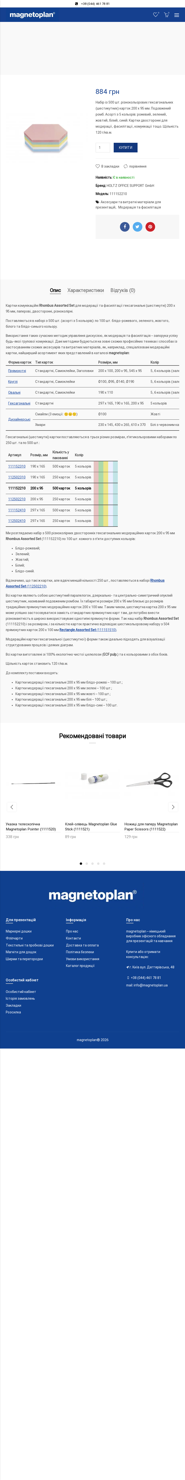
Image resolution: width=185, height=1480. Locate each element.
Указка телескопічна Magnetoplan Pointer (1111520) (31, 826)
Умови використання (82, 1374)
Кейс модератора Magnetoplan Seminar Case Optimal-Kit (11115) (151, 929)
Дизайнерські (19, 419)
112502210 (17, 499)
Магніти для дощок (21, 1367)
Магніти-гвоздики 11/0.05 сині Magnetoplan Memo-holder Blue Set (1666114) (150, 1039)
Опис (55, 290)
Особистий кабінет (21, 1407)
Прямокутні (17, 371)
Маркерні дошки (19, 1347)
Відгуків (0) (122, 290)
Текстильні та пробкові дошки (30, 1360)
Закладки (13, 1420)
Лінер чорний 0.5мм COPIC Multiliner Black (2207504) (28, 1256)
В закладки (110, 166)
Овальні (14, 392)
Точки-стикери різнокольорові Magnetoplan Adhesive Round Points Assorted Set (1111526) (90, 931)
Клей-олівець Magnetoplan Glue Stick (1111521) (91, 826)
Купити (125, 148)
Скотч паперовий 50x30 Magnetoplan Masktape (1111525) (33, 929)
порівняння (137, 166)
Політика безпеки (80, 1367)
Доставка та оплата (82, 1360)
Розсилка (13, 1427)
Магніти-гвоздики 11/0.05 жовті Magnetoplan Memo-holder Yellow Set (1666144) (92, 1152)
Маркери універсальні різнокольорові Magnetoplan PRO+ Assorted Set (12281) (147, 1152)
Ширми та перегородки (24, 1374)
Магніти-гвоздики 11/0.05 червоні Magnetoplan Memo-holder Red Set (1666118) (29, 1152)
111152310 (17, 466)
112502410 (17, 521)
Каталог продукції (80, 1381)
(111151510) (87, 630)
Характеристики (85, 290)
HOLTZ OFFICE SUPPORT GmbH (130, 186)
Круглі (13, 382)
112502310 (17, 477)
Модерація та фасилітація (139, 207)
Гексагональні (19, 403)
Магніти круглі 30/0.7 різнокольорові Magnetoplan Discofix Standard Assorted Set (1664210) (90, 1041)
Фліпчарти (14, 1353)
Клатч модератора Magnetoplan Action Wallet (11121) (32, 1036)
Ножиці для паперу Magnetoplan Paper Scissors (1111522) (151, 826)
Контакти (73, 1353)
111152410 (17, 510)
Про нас (72, 1347)
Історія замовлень (20, 1414)
